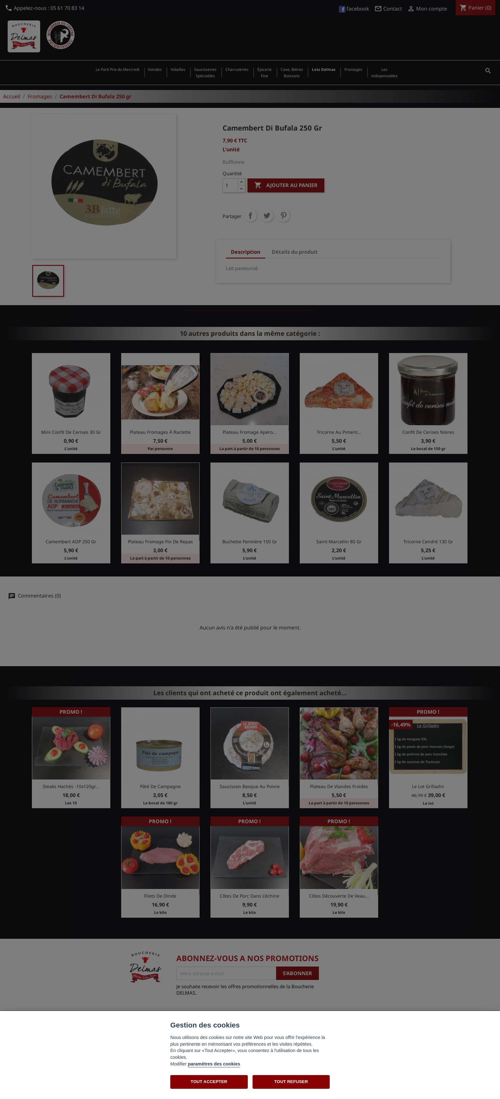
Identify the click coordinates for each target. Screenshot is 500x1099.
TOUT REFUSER (291, 1081)
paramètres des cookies (214, 1063)
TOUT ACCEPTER (209, 1081)
